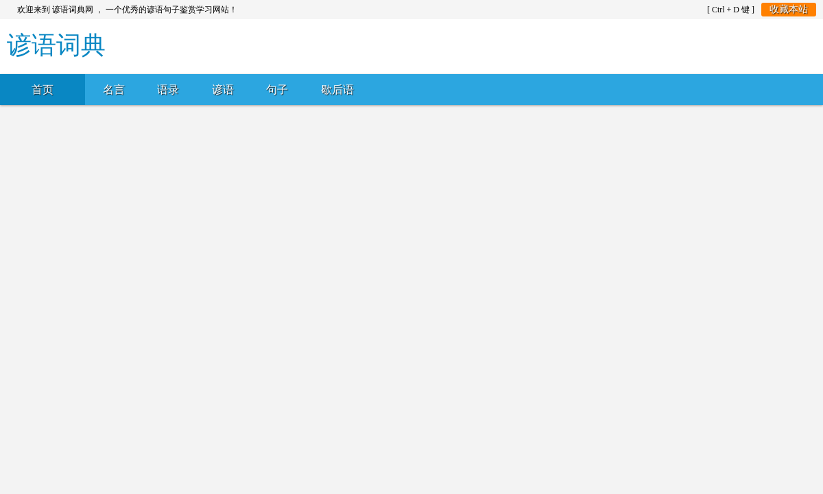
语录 (168, 89)
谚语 (223, 89)
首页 (42, 89)
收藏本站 (789, 9)
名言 (114, 89)
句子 (277, 89)
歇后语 (337, 89)
